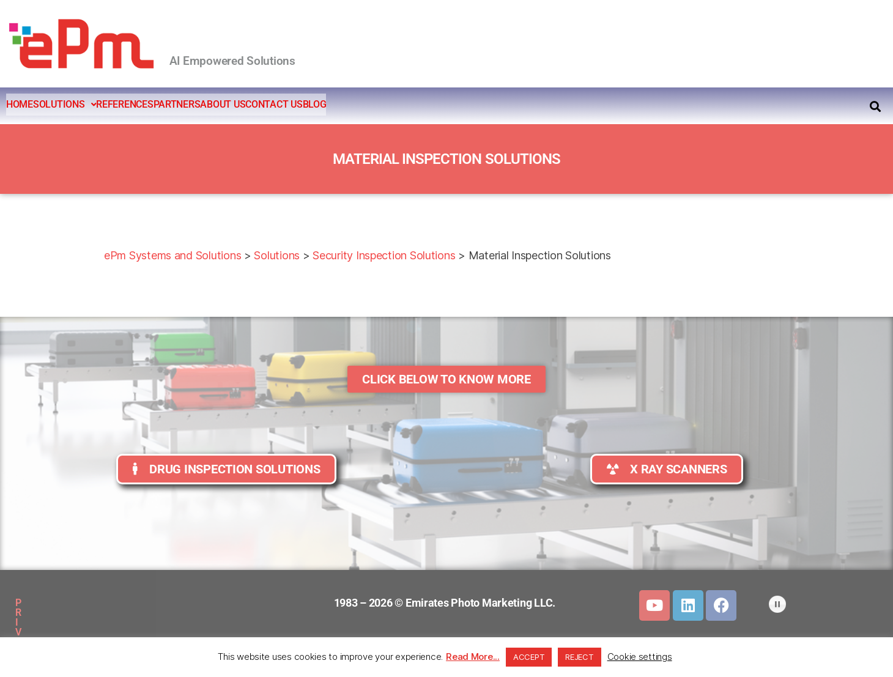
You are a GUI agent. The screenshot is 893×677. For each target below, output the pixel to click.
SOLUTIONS (92, 104)
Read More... (473, 656)
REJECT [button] (579, 657)
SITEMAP (145, 603)
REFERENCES (171, 104)
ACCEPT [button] (528, 657)
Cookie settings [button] (639, 656)
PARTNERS (241, 104)
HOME (28, 104)
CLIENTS (138, 631)
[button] (92, 105)
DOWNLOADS (213, 603)
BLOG (436, 104)
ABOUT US (306, 104)
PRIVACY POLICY (69, 603)
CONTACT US (377, 104)
